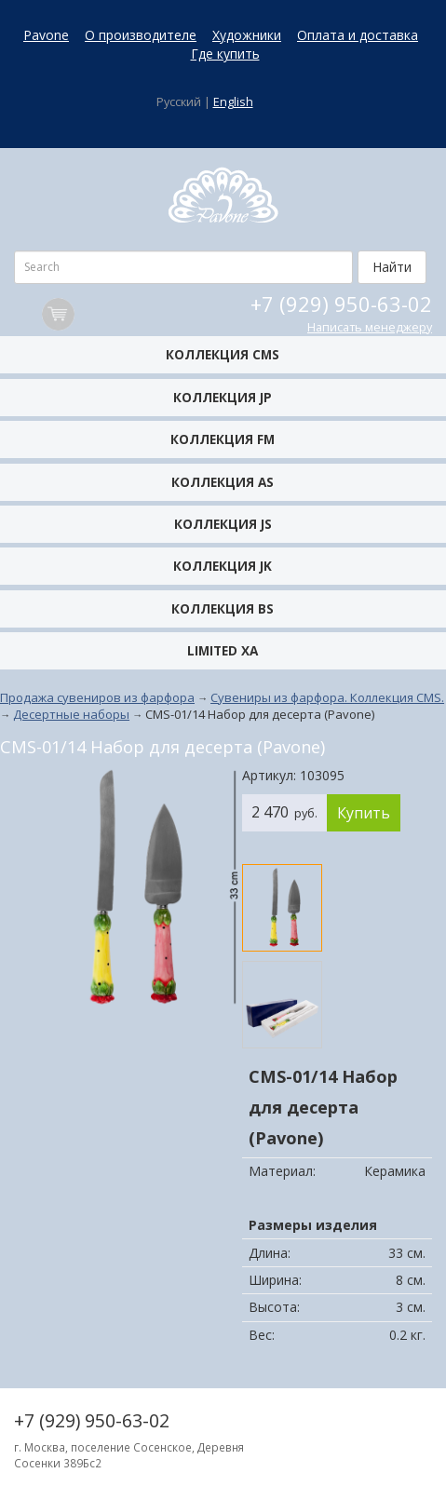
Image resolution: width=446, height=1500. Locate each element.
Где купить (225, 53)
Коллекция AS (222, 482)
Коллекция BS (222, 608)
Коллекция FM (222, 439)
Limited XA (222, 650)
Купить (363, 813)
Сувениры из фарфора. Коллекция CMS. (327, 697)
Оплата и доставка (357, 35)
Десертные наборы (71, 714)
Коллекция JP (222, 397)
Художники (246, 35)
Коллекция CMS (222, 354)
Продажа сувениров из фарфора (97, 697)
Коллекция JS (223, 524)
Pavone (46, 35)
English (233, 102)
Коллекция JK (222, 565)
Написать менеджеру (369, 327)
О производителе (140, 35)
